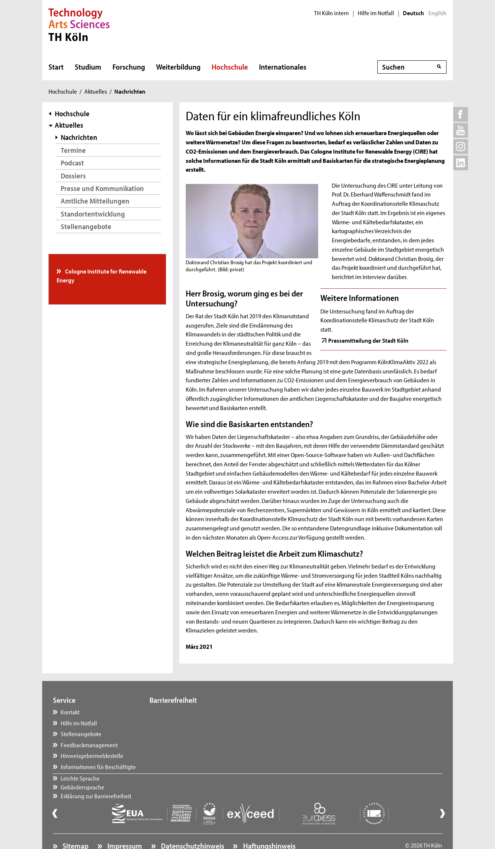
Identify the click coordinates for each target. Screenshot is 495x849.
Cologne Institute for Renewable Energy (102, 275)
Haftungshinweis (269, 825)
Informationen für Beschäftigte (98, 766)
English (437, 13)
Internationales (282, 66)
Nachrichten (79, 137)
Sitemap (74, 825)
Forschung (128, 66)
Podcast (72, 162)
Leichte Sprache (176, 712)
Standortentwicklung (93, 213)
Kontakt (70, 712)
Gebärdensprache (179, 723)
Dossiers (73, 175)
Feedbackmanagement (89, 745)
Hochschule (230, 66)
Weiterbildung (178, 66)
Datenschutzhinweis (191, 825)
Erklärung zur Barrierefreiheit (192, 733)
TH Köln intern (331, 13)
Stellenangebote (86, 226)
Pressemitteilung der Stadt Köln (368, 340)
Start (56, 66)
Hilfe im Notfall (376, 13)
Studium (88, 66)
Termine (73, 150)
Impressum (124, 825)
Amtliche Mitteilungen (95, 200)
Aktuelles (95, 91)
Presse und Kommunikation (102, 188)
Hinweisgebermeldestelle (92, 755)
